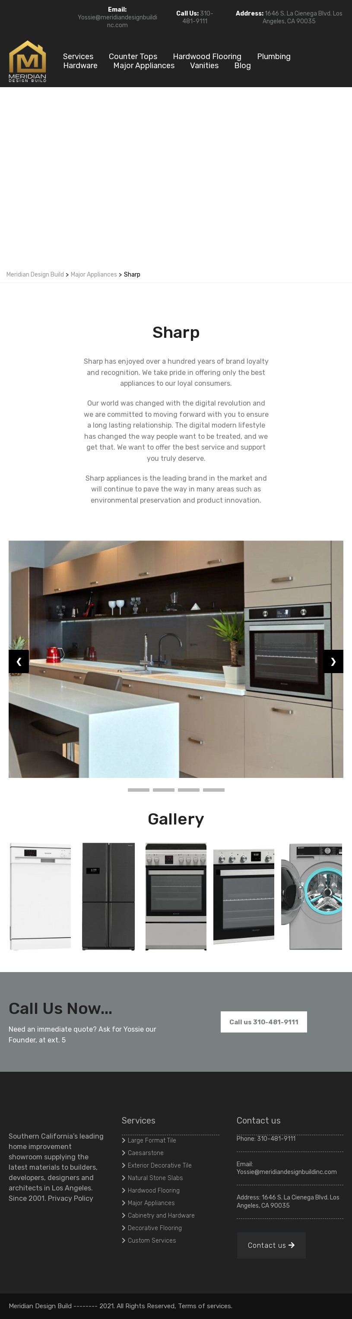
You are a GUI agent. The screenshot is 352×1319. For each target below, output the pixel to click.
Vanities (204, 65)
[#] (344, 1306)
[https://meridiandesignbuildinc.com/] (28, 61)
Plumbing (274, 56)
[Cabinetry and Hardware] (159, 1215)
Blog (242, 65)
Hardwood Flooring (207, 56)
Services (78, 56)
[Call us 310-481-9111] (264, 1022)
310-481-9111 (197, 17)
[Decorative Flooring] (153, 1228)
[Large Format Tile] (150, 1140)
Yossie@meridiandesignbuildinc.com (117, 21)
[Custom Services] (150, 1240)
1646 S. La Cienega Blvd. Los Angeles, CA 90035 (302, 17)
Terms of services (204, 1306)
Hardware (80, 65)
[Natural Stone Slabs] (153, 1178)
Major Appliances (143, 65)
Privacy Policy (70, 1198)
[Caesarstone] (144, 1153)
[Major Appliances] (149, 1203)
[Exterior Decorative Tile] (158, 1165)
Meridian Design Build (35, 274)
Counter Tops (133, 56)
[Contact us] (271, 1245)
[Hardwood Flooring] (152, 1190)
